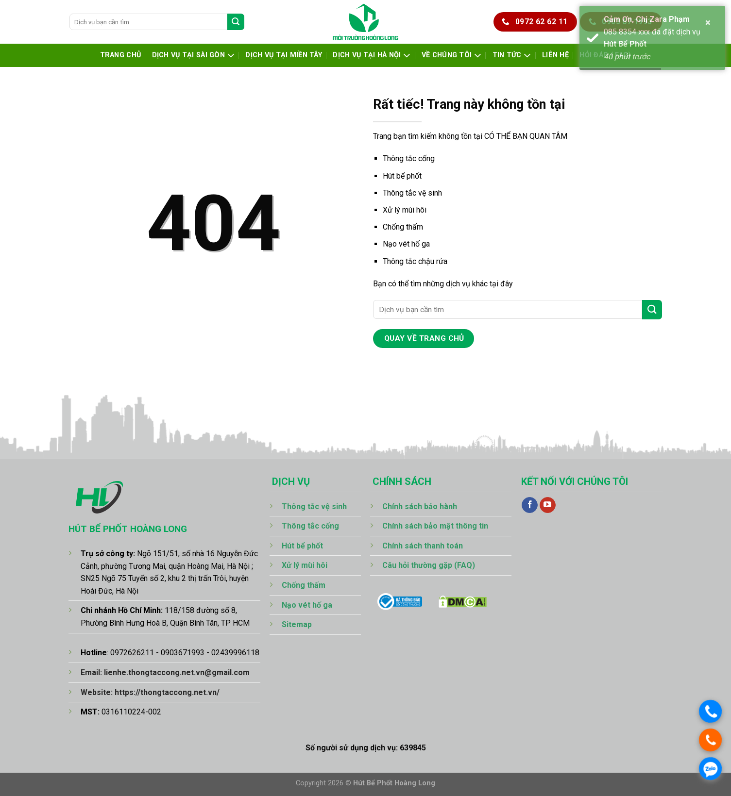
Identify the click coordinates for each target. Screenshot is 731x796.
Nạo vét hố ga (406, 244)
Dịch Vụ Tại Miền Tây (283, 55)
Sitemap (297, 624)
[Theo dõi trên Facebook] (530, 505)
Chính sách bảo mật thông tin (435, 526)
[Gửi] (235, 22)
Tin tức (512, 55)
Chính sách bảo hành (419, 506)
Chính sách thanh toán (422, 545)
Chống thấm (403, 227)
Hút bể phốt (402, 176)
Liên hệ (555, 55)
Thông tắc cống (409, 158)
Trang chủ (120, 55)
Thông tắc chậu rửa (415, 261)
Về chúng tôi (451, 55)
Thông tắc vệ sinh (412, 193)
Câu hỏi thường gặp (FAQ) (428, 565)
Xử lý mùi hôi (404, 210)
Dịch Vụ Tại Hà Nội (371, 55)
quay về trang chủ (424, 338)
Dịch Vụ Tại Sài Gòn (193, 55)
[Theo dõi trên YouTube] (548, 505)
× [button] (708, 22)
